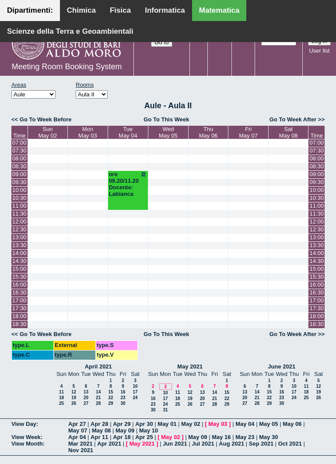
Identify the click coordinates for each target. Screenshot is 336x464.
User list (319, 50)
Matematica (219, 10)
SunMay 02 (47, 132)
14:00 (19, 253)
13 (86, 392)
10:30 (19, 198)
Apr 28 (99, 424)
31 (165, 409)
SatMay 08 (288, 132)
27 (86, 403)
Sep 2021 (261, 443)
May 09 (125, 430)
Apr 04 (77, 437)
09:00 (19, 174)
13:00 (19, 237)
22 (110, 397)
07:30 (19, 150)
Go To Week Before (46, 119)
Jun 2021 (175, 443)
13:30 (19, 245)
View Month (27, 443)
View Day (23, 424)
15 (110, 392)
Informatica (165, 10)
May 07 (77, 430)
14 (98, 392)
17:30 (19, 308)
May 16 (221, 437)
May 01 (167, 424)
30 (122, 403)
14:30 (19, 261)
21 (98, 397)
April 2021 (98, 366)
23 (122, 397)
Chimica (81, 10)
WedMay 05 (168, 132)
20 (86, 397)
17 (135, 392)
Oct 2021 (290, 443)
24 (135, 397)
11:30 (19, 213)
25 (61, 403)
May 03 (217, 424)
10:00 (19, 190)
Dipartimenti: (30, 10)
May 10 (148, 430)
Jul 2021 (203, 443)
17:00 (19, 300)
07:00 (19, 142)
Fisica (120, 10)
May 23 (244, 437)
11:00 (19, 205)
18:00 (19, 316)
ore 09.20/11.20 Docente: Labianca (128, 184)
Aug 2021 (231, 443)
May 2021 (190, 366)
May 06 (292, 424)
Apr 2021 (109, 443)
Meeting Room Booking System (66, 66)
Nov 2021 (80, 450)
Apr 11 (99, 437)
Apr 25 (144, 437)
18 (61, 397)
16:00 (19, 284)
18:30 (19, 324)
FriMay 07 (248, 132)
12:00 (19, 221)
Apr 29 (121, 424)
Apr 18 (121, 437)
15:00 (19, 269)
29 (110, 403)
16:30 (19, 292)
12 (73, 392)
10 (135, 386)
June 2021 (281, 366)
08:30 (19, 166)
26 (73, 403)
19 (73, 397)
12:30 (19, 229)
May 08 (101, 430)
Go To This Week (166, 119)
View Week (26, 437)
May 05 (268, 424)
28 (98, 403)
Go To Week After (293, 119)
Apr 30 (144, 424)
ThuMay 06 (208, 132)
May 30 (268, 437)
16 (122, 392)
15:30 (19, 276)
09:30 (19, 182)
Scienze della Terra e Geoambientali (70, 31)
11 (61, 392)
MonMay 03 (87, 132)
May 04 (244, 424)
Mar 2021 (80, 443)
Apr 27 (77, 424)
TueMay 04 (128, 132)
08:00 (19, 158)
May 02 (190, 424)
